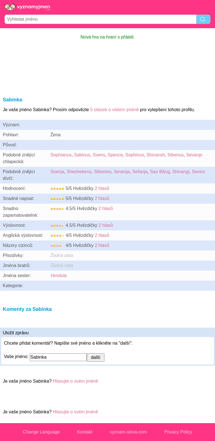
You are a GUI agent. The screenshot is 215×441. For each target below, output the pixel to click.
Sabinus (82, 154)
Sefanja (140, 171)
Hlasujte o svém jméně (75, 381)
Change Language (41, 432)
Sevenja (122, 171)
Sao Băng (160, 171)
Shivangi (180, 171)
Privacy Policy (178, 432)
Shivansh (155, 154)
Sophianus (61, 154)
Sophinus (134, 154)
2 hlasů (102, 188)
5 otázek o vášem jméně (114, 109)
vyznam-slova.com (128, 432)
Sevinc (198, 171)
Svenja (57, 171)
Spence (115, 154)
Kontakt (84, 432)
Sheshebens (79, 171)
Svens (99, 154)
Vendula (58, 275)
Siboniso (102, 171)
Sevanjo (194, 154)
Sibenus (175, 154)
